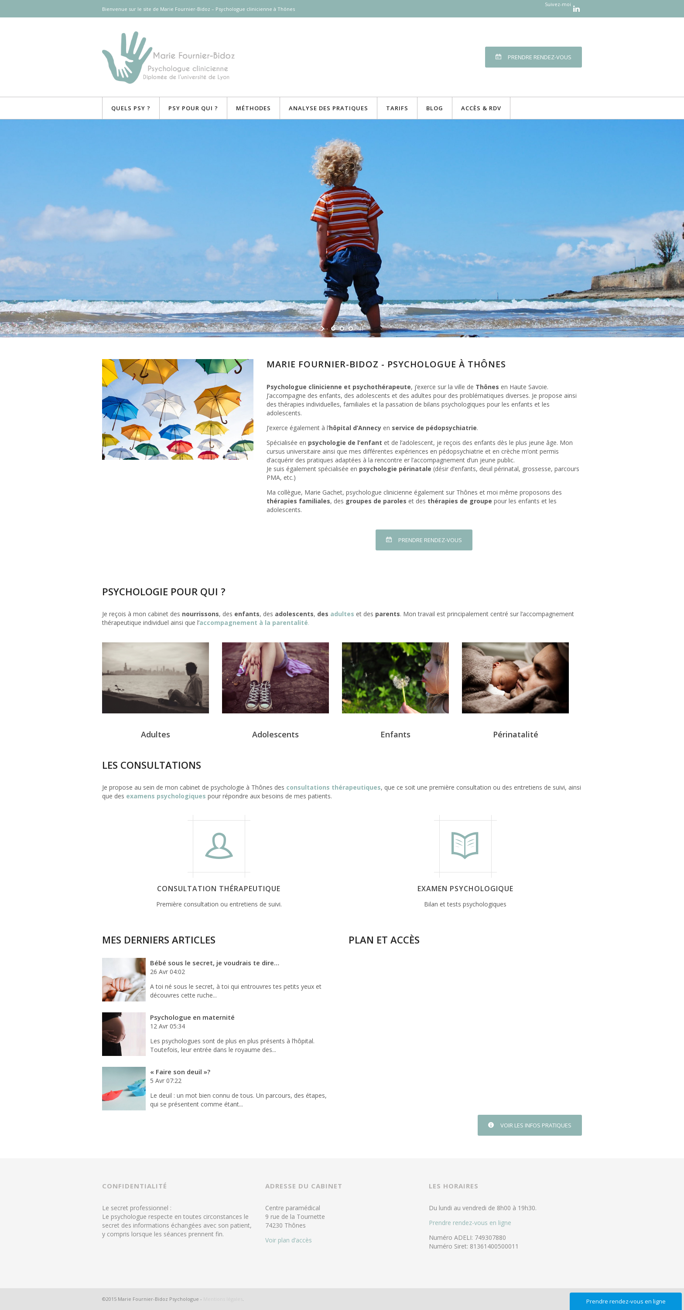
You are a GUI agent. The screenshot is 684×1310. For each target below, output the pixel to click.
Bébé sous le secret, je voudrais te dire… (214, 962)
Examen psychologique (465, 888)
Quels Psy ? (130, 108)
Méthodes (253, 108)
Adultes (155, 734)
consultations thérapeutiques (333, 787)
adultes (342, 614)
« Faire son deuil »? (180, 1071)
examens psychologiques (166, 796)
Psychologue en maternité (192, 1017)
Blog (434, 108)
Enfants (395, 734)
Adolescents (275, 734)
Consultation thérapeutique (218, 888)
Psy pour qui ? (193, 108)
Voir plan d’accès (288, 1240)
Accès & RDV (481, 108)
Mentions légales (223, 1299)
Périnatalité (515, 734)
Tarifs (397, 108)
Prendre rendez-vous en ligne (470, 1222)
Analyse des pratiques (328, 108)
